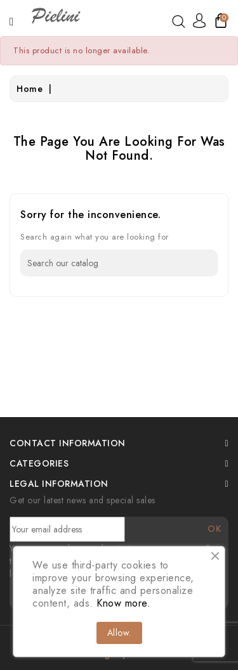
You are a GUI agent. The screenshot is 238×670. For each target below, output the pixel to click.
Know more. (123, 603)
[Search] (119, 263)
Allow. (119, 632)
